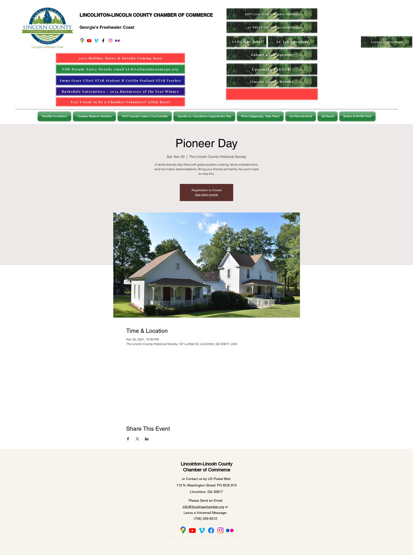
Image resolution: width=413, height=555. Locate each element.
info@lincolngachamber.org (203, 507)
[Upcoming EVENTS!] (272, 69)
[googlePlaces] (82, 40)
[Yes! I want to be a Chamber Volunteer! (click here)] (120, 102)
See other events (206, 194)
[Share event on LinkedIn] (147, 438)
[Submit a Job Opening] (272, 55)
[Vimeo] (96, 40)
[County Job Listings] (386, 42)
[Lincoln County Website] (272, 82)
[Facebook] (211, 530)
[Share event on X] (137, 438)
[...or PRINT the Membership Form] (272, 27)
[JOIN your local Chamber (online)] (272, 14)
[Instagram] (110, 40)
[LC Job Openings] (292, 42)
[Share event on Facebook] (128, 438)
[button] (55, 116)
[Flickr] (117, 40)
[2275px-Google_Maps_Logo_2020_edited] (183, 530)
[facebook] (103, 40)
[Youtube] (89, 40)
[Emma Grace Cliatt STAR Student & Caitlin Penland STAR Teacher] (120, 80)
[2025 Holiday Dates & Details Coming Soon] (120, 58)
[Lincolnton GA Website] (272, 94)
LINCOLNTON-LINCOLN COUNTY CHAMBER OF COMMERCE (146, 15)
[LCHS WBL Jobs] (246, 42)
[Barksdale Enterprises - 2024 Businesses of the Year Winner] (120, 91)
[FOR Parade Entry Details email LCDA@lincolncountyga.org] (120, 69)
